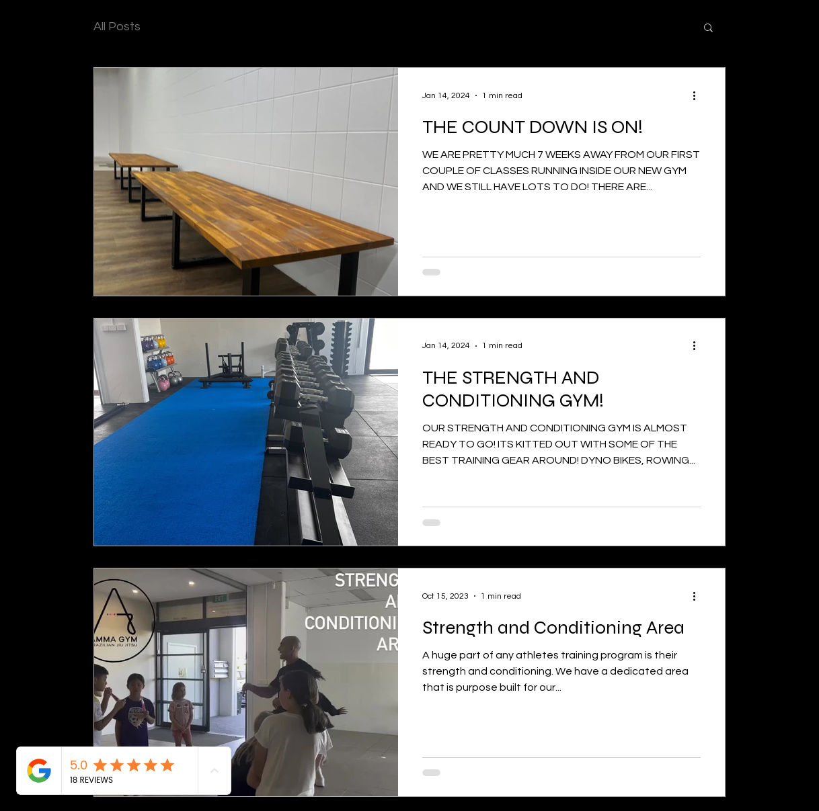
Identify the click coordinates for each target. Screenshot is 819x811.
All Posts (117, 26)
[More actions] (699, 95)
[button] (708, 29)
